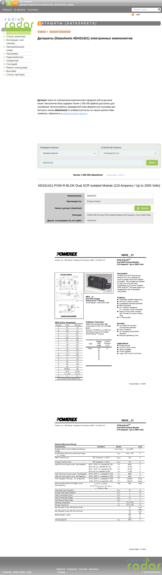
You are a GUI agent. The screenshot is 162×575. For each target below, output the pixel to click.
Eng (29, 572)
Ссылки (83, 569)
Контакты (33, 9)
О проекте (19, 9)
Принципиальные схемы (15, 48)
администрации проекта (74, 113)
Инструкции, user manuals (15, 42)
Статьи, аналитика (15, 36)
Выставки (11, 71)
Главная (41, 31)
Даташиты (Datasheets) (18, 33)
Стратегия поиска (111, 148)
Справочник (12, 60)
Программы (12, 53)
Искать (152, 163)
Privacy (61, 572)
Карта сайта (19, 572)
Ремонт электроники (16, 67)
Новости (7, 9)
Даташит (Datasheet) (60, 31)
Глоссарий (11, 64)
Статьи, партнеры (15, 74)
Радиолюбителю (14, 57)
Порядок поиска (49, 148)
